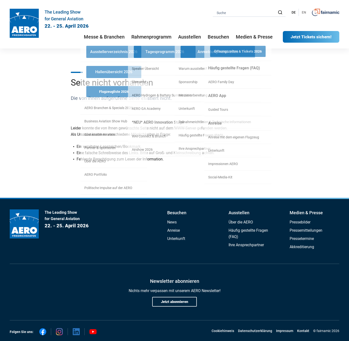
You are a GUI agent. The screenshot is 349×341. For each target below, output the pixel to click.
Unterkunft (176, 238)
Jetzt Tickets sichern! (311, 36)
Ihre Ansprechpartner (246, 245)
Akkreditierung (302, 247)
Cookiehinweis (223, 331)
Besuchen (176, 212)
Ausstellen (239, 212)
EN (304, 12)
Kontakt (303, 331)
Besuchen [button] (218, 37)
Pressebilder (300, 222)
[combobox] (249, 12)
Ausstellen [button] (189, 37)
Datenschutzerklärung (255, 331)
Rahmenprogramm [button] (151, 37)
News (172, 222)
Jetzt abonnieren (174, 302)
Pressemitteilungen (306, 230)
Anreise (173, 230)
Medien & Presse (254, 37)
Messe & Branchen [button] (104, 37)
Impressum (284, 331)
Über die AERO (241, 222)
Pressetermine (302, 238)
